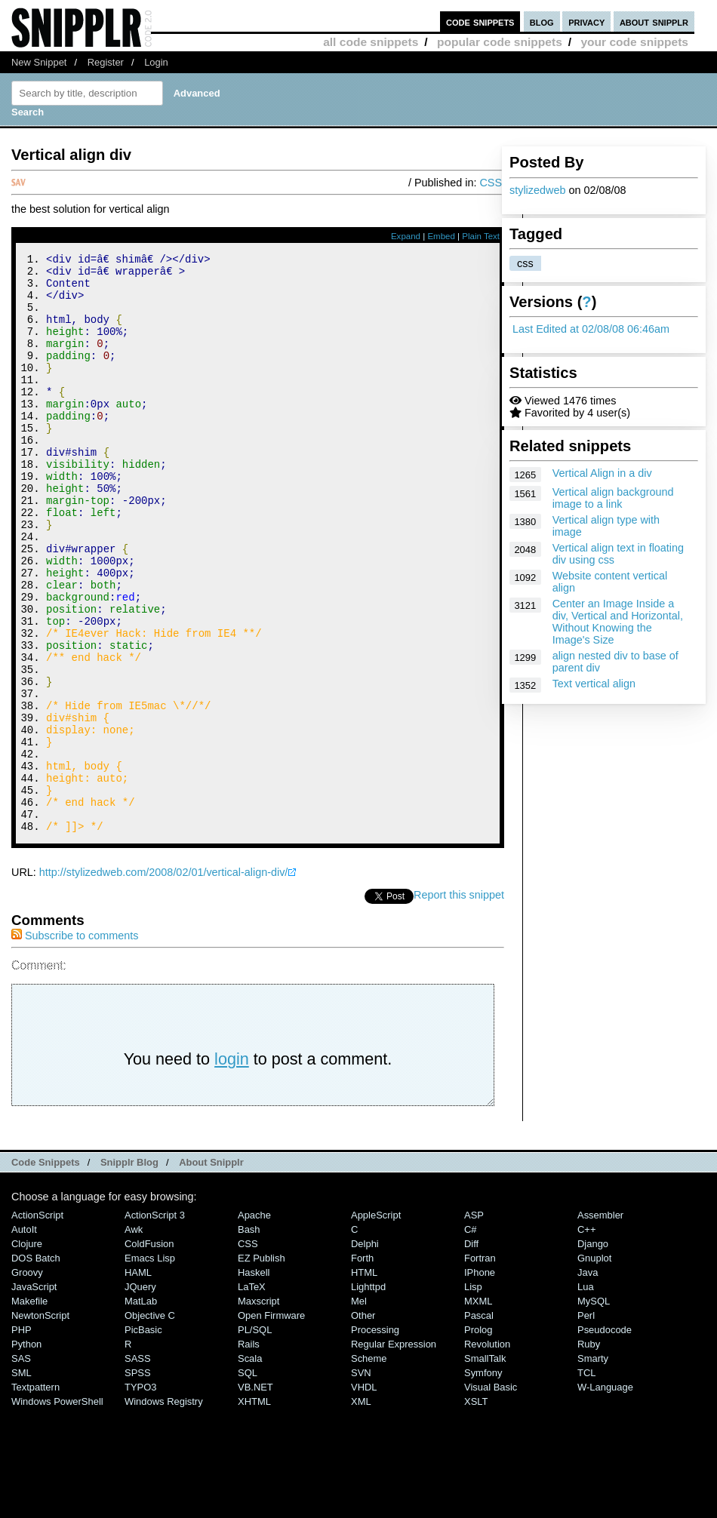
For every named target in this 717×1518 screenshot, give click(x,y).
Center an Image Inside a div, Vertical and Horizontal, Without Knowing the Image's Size (617, 622)
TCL (586, 1481)
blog (542, 21)
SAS (21, 1467)
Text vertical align (593, 684)
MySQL (593, 1409)
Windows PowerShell (57, 1510)
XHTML (254, 1510)
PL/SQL (255, 1438)
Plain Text (481, 236)
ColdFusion (149, 1352)
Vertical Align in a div (602, 473)
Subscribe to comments (74, 1044)
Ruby (588, 1452)
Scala (250, 1467)
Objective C (150, 1424)
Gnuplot (594, 1366)
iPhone (479, 1381)
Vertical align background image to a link (613, 498)
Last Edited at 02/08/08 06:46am (590, 329)
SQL (247, 1481)
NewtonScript (40, 1424)
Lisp (473, 1395)
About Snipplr (211, 1271)
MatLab (141, 1409)
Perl (586, 1424)
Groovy (27, 1381)
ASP (474, 1323)
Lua (585, 1395)
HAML (138, 1381)
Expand (405, 236)
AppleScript (376, 1323)
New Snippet (38, 62)
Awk (134, 1338)
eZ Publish (261, 1366)
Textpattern (35, 1495)
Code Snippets (45, 1271)
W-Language (605, 1495)
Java (587, 1381)
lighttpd (368, 1395)
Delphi (365, 1352)
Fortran (480, 1366)
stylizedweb (537, 190)
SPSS (138, 1481)
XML (361, 1510)
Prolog (478, 1438)
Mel (359, 1409)
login (231, 1167)
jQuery (140, 1395)
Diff (471, 1352)
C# (470, 1338)
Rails (249, 1452)
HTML (364, 1381)
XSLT (476, 1510)
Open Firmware (271, 1424)
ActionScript (37, 1323)
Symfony (483, 1481)
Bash (249, 1338)
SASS (138, 1467)
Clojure (26, 1352)
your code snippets (634, 41)
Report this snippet (459, 1003)
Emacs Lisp (150, 1366)
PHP (21, 1438)
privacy (586, 21)
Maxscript (258, 1409)
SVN (361, 1481)
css (525, 263)
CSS (490, 183)
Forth (362, 1366)
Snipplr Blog (129, 1271)
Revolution (487, 1452)
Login (156, 62)
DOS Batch (35, 1366)
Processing (375, 1438)
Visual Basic (490, 1495)
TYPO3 (140, 1495)
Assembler (600, 1323)
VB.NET (255, 1495)
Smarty (592, 1467)
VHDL (364, 1495)
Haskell (253, 1381)
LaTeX (252, 1395)
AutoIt (24, 1338)
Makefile (29, 1409)
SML (21, 1481)
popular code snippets (499, 41)
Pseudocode (604, 1438)
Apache (254, 1323)
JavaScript (34, 1395)
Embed (441, 236)
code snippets (480, 21)
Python (26, 1452)
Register (106, 62)
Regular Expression (393, 1452)
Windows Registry (164, 1510)
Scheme (369, 1467)
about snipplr (654, 21)
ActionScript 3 (155, 1323)
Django (592, 1352)
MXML (478, 1409)
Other (363, 1424)
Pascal (479, 1424)
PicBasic (143, 1438)
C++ (586, 1338)
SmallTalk (485, 1467)
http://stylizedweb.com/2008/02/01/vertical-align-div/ (163, 981)
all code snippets (370, 41)
